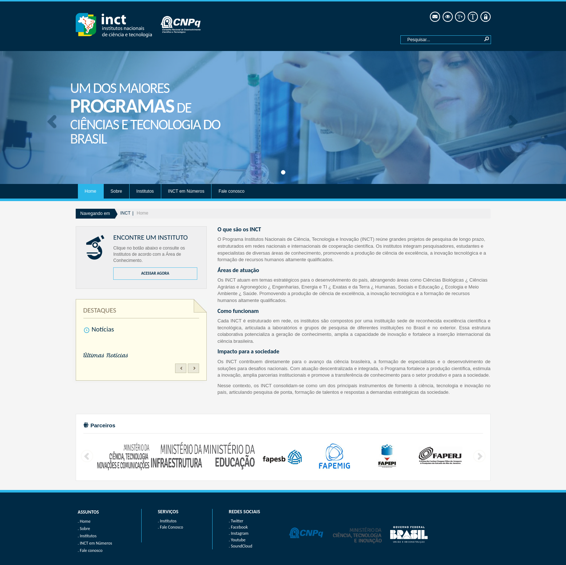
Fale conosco (231, 191)
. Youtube (237, 539)
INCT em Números (186, 191)
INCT (125, 213)
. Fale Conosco (170, 527)
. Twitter (236, 520)
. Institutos (167, 520)
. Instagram (239, 533)
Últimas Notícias (105, 355)
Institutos (145, 191)
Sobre (116, 191)
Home (90, 191)
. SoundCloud (241, 546)
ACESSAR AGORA (155, 273)
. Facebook (238, 527)
